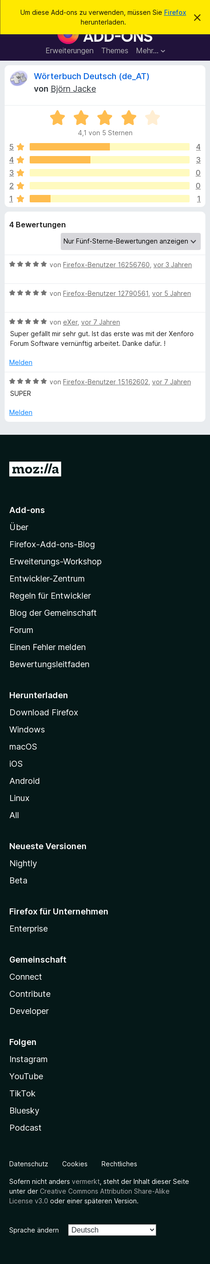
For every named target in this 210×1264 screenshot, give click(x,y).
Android (24, 781)
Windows (27, 729)
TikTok (22, 1093)
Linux (19, 798)
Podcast (25, 1128)
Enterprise (28, 928)
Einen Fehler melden (47, 647)
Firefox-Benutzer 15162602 (105, 382)
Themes (114, 50)
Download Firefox (43, 712)
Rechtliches (119, 1164)
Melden (20, 362)
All (14, 815)
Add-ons (27, 510)
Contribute (30, 994)
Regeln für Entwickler (50, 596)
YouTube (26, 1076)
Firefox (175, 12)
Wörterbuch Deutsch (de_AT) (92, 76)
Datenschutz (28, 1164)
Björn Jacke (73, 89)
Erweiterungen (69, 50)
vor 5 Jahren (171, 293)
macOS (23, 746)
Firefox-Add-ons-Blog (52, 544)
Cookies (75, 1164)
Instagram (28, 1059)
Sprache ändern (34, 1230)
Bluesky (24, 1110)
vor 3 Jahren (172, 265)
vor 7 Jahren (100, 322)
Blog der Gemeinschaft (53, 613)
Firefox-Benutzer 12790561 (105, 293)
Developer (29, 1011)
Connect (25, 977)
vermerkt (86, 1181)
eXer (70, 322)
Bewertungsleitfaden (49, 664)
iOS (16, 764)
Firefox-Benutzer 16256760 (106, 265)
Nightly (23, 863)
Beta (18, 880)
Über (18, 527)
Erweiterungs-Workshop (55, 561)
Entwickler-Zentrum (47, 578)
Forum (21, 630)
